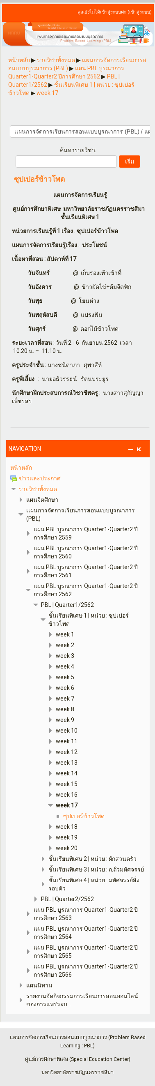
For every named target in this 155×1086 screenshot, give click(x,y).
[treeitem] (78, 467)
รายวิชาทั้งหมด (38, 489)
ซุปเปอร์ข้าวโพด (39, 179)
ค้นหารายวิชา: (78, 150)
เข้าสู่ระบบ (139, 12)
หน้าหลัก (21, 467)
